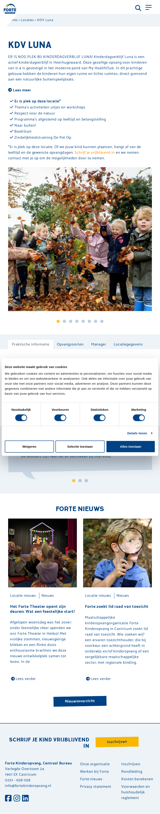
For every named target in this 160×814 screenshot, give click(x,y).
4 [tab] (77, 321)
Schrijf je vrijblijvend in (95, 152)
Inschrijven (117, 742)
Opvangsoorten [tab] (70, 344)
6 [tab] (89, 321)
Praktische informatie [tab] (30, 344)
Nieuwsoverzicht (80, 701)
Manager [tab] (98, 344)
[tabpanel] (80, 239)
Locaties (27, 20)
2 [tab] (64, 321)
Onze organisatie (95, 764)
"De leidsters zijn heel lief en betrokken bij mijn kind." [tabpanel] (66, 457)
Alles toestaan (130, 446)
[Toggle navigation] (148, 7)
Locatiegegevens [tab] (128, 344)
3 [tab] (71, 321)
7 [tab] (96, 321)
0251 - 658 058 (17, 780)
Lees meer (19, 90)
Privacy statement (95, 787)
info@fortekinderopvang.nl (28, 786)
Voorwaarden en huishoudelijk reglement (135, 792)
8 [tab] (102, 321)
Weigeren (29, 446)
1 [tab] (58, 321)
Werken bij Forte (94, 772)
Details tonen (137, 433)
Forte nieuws (91, 779)
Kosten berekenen (137, 779)
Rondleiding (131, 772)
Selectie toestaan (80, 446)
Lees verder (23, 679)
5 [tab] (83, 321)
